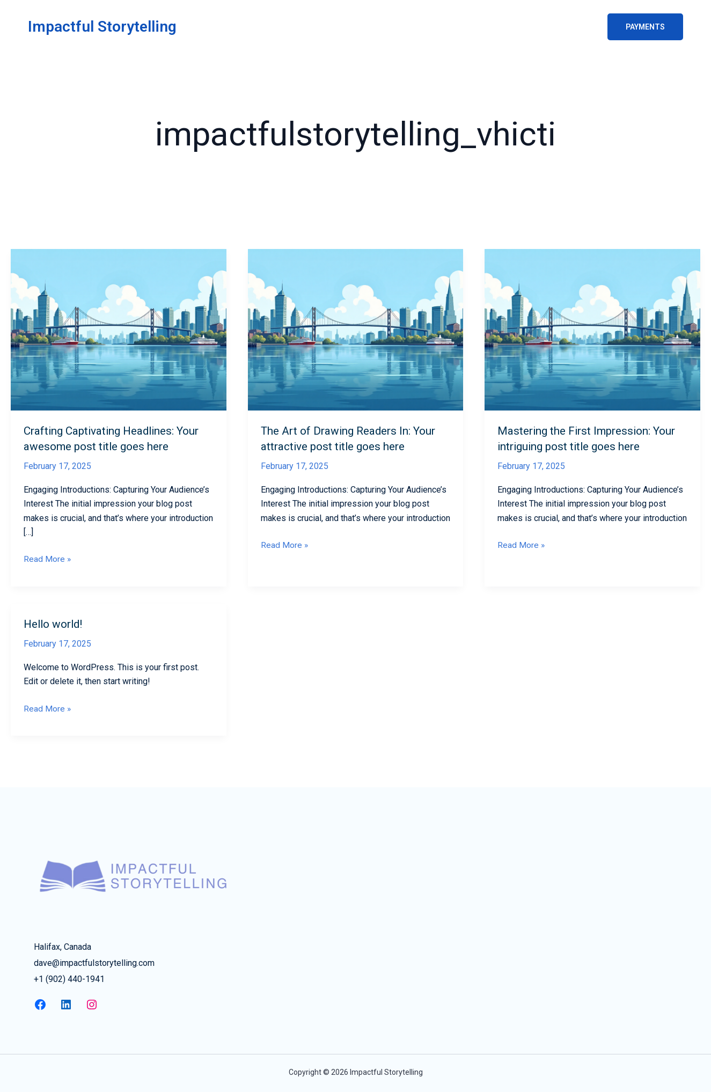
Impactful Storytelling (102, 26)
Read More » (47, 559)
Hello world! (56, 624)
